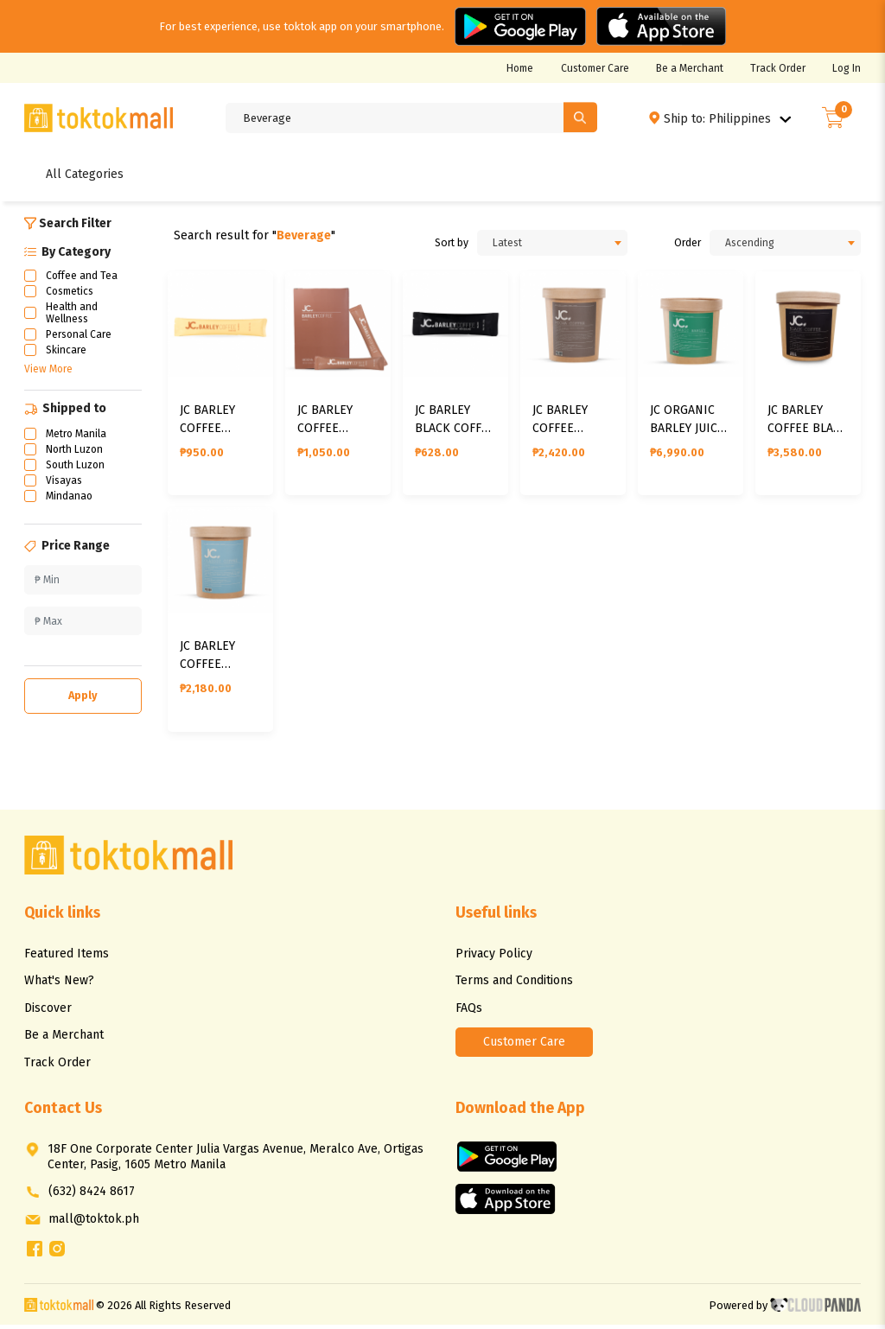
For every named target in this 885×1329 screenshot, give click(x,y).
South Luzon (75, 465)
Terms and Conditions (514, 984)
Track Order (777, 68)
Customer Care (595, 68)
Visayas (64, 480)
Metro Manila (76, 434)
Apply (83, 695)
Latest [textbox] (507, 243)
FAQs (468, 1011)
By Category (67, 252)
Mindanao (69, 496)
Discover (48, 1011)
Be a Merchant (689, 68)
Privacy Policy (493, 957)
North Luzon (74, 449)
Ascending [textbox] (749, 243)
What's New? (59, 984)
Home (519, 68)
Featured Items (66, 957)
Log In (846, 68)
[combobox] (552, 243)
